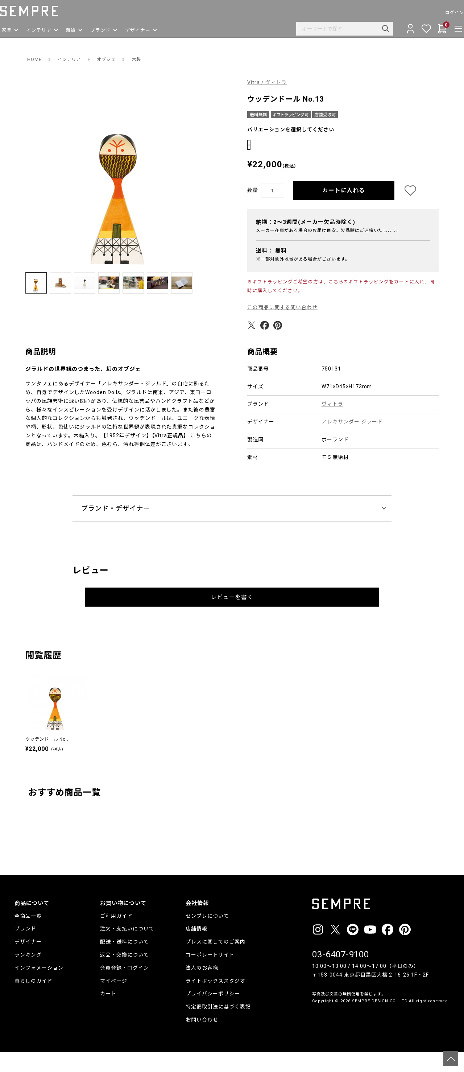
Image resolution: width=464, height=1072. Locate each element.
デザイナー (28, 962)
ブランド (25, 949)
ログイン (440, 12)
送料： (271, 270)
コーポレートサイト (210, 975)
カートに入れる (343, 210)
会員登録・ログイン (124, 988)
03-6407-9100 (340, 975)
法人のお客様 (202, 988)
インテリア (72, 59)
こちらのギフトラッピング (358, 301)
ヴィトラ (332, 424)
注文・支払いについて (127, 949)
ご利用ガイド (116, 936)
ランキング (28, 975)
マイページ (113, 1001)
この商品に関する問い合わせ (282, 327)
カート (108, 1014)
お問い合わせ (202, 1040)
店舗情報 (196, 949)
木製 (145, 59)
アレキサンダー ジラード (352, 442)
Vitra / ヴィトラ (267, 82)
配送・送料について (124, 962)
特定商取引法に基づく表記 (218, 1027)
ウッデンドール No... (47, 759)
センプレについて (207, 936)
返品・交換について (124, 975)
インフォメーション (38, 988)
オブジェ (113, 59)
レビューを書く (232, 617)
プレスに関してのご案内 (215, 962)
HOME (35, 59)
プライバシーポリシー (213, 1014)
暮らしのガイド (33, 1001)
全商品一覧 (28, 936)
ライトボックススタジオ (215, 1001)
